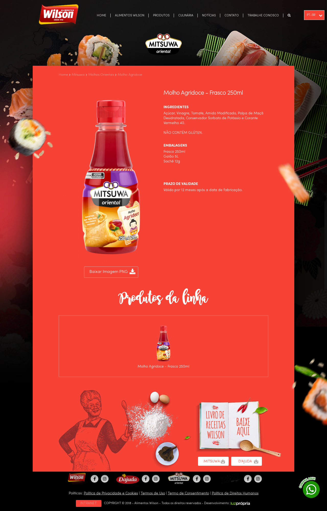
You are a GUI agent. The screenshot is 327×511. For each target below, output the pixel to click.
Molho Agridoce (130, 74)
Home (63, 74)
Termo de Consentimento (188, 493)
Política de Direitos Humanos (235, 493)
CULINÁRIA (185, 15)
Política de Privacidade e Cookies (111, 493)
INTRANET (88, 503)
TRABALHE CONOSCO (263, 15)
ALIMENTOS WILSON (129, 15)
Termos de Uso (153, 493)
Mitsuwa (78, 74)
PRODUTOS (161, 15)
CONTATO (232, 15)
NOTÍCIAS (209, 15)
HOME (101, 15)
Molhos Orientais (101, 74)
